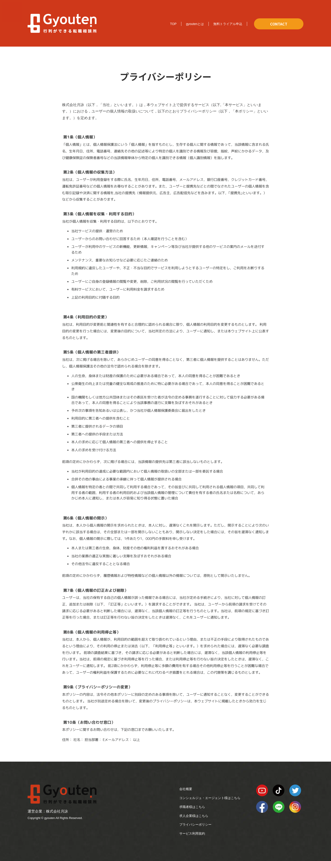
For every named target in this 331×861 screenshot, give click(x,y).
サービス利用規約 (192, 833)
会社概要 (185, 789)
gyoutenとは (195, 24)
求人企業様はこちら (193, 816)
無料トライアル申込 (227, 24)
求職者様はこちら (192, 807)
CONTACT (278, 24)
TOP (173, 24)
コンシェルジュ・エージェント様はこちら (209, 798)
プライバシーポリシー (195, 824)
